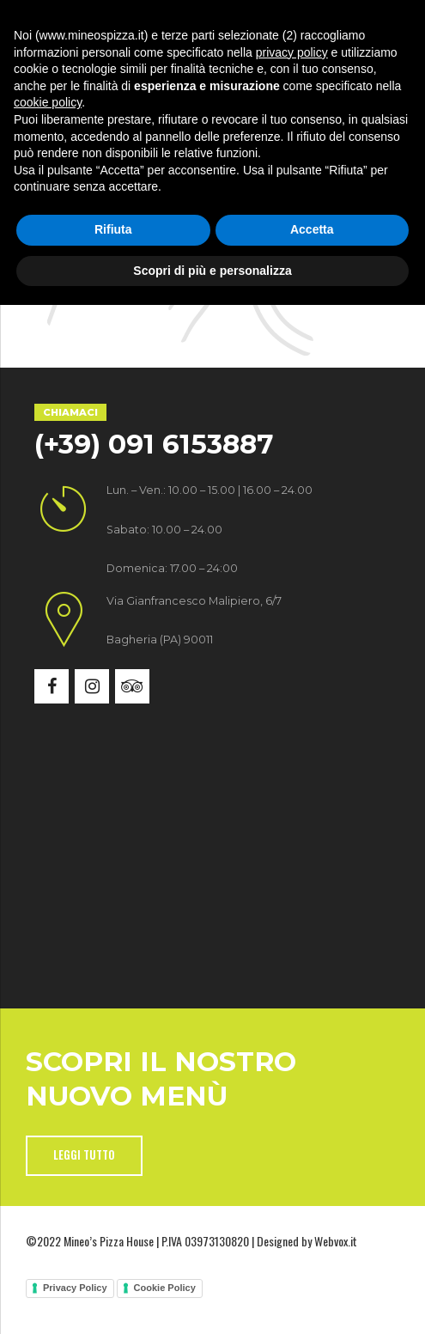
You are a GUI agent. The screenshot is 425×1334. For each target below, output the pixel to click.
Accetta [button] (312, 1258)
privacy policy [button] (292, 1080)
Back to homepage (213, 211)
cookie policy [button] (48, 1131)
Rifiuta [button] (113, 1258)
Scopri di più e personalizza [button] (212, 1299)
